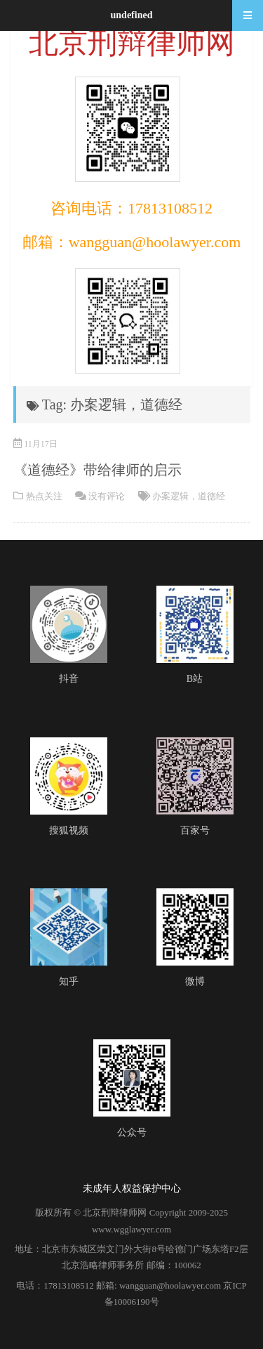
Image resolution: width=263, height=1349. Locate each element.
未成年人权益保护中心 (132, 1188)
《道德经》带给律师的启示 (97, 470)
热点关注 (44, 496)
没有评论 (106, 496)
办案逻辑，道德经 (188, 496)
